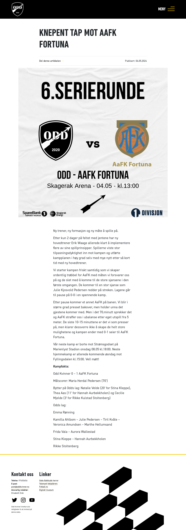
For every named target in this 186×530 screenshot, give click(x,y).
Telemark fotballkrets (48, 483)
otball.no (44, 486)
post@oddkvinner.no (20, 486)
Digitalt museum (46, 490)
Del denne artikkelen (52, 61)
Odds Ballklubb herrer (48, 480)
